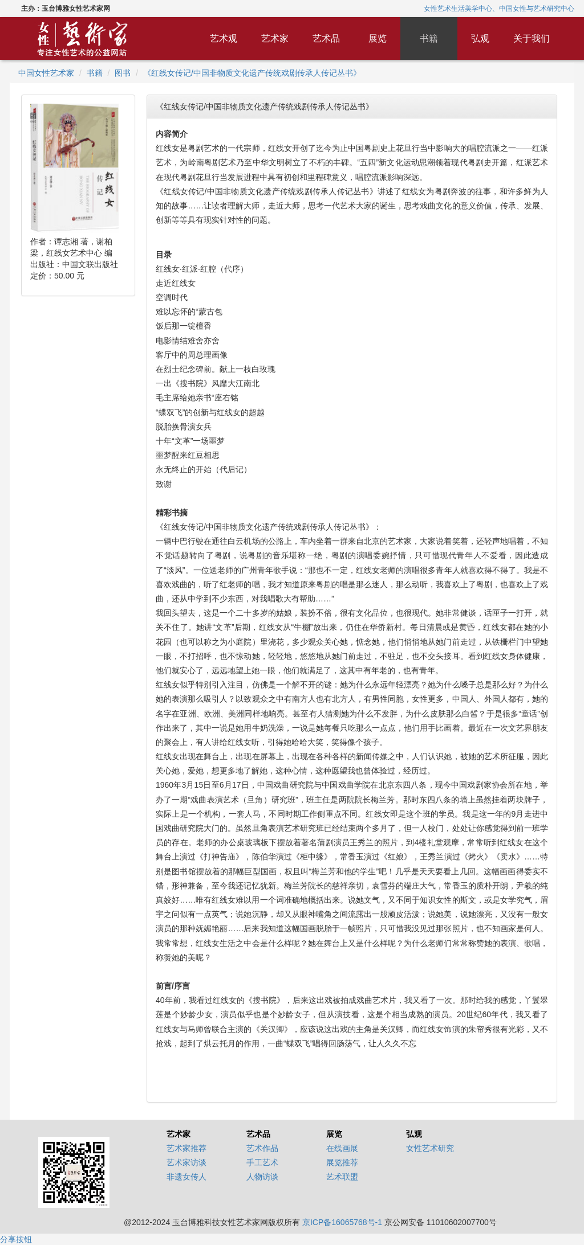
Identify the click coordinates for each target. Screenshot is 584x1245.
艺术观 (223, 38)
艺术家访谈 (186, 1162)
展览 (377, 38)
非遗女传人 (186, 1176)
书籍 (429, 38)
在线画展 (342, 1148)
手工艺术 (262, 1162)
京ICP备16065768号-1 (342, 1222)
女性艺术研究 (430, 1148)
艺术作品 (262, 1148)
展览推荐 (342, 1162)
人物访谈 (262, 1176)
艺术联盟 (342, 1176)
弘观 (480, 38)
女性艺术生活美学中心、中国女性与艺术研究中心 (499, 9)
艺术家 (275, 38)
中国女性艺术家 (46, 72)
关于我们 (531, 38)
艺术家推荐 (186, 1148)
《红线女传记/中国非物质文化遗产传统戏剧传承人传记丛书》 (252, 72)
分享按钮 (16, 1239)
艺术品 (326, 38)
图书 (123, 72)
